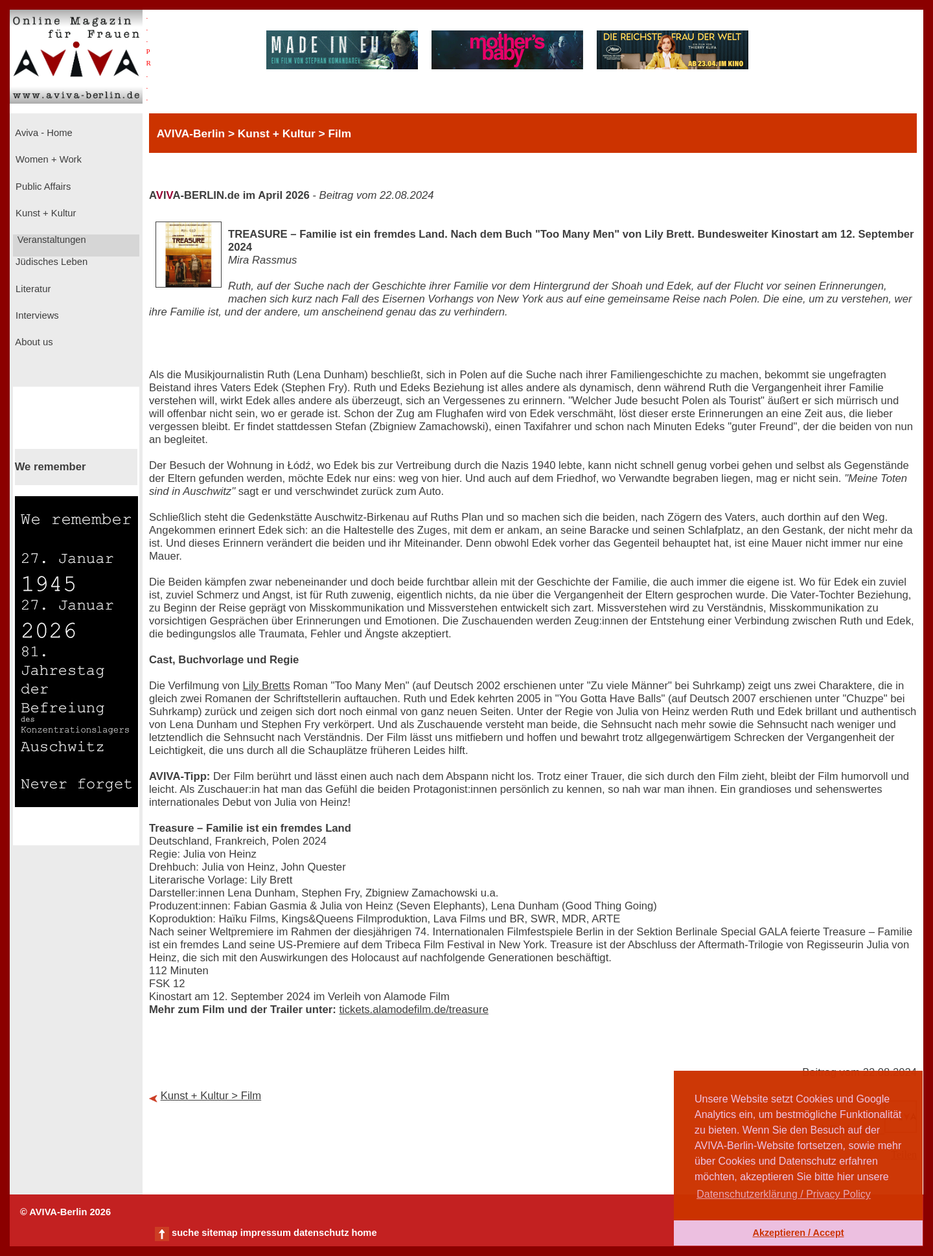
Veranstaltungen (50, 239)
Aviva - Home (43, 133)
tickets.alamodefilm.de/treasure (414, 1009)
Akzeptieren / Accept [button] (798, 1232)
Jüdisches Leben (50, 262)
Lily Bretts (266, 685)
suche (185, 1232)
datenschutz (321, 1232)
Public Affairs (42, 186)
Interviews (36, 315)
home (363, 1232)
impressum (265, 1232)
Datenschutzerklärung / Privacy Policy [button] (784, 1194)
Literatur (32, 289)
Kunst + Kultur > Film (211, 1096)
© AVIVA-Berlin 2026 (65, 1212)
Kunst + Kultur (44, 213)
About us (33, 342)
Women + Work (47, 159)
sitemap (219, 1232)
